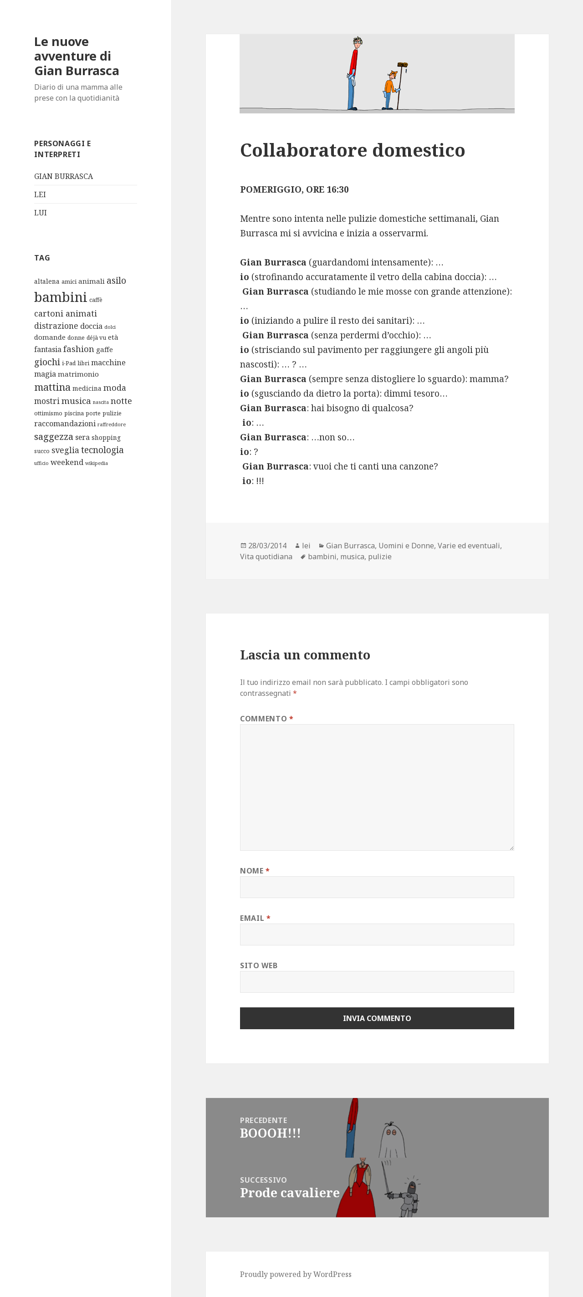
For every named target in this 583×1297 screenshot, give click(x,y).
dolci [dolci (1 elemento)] (110, 327)
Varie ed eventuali (469, 546)
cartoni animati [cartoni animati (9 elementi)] (65, 313)
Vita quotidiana (266, 556)
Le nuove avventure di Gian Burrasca (76, 56)
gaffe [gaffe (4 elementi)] (104, 349)
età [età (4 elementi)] (113, 337)
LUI (40, 213)
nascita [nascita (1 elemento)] (101, 402)
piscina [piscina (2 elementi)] (74, 413)
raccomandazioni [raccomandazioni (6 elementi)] (65, 423)
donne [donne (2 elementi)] (76, 338)
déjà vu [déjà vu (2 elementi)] (96, 338)
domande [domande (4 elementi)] (50, 337)
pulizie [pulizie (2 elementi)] (112, 413)
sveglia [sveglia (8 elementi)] (65, 449)
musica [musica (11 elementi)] (76, 401)
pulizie (380, 556)
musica (352, 556)
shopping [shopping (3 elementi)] (106, 437)
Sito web (258, 965)
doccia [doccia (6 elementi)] (91, 326)
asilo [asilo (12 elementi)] (116, 280)
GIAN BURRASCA (63, 176)
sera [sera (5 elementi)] (82, 437)
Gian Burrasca (350, 546)
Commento (266, 719)
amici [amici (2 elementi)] (69, 282)
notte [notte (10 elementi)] (121, 400)
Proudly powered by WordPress (296, 1274)
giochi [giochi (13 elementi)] (47, 362)
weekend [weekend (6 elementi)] (67, 462)
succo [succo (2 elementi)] (42, 451)
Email (255, 918)
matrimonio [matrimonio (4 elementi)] (78, 373)
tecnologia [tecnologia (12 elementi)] (102, 450)
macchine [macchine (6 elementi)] (108, 362)
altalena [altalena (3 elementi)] (47, 281)
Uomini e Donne (406, 546)
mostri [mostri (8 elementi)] (47, 400)
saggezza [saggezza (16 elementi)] (53, 436)
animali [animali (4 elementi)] (91, 281)
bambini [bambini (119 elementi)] (60, 297)
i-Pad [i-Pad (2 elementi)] (69, 363)
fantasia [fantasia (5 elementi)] (47, 349)
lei (306, 546)
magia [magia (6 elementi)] (45, 373)
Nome (255, 871)
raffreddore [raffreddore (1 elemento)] (111, 424)
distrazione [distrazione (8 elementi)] (56, 325)
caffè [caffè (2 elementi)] (95, 300)
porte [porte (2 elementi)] (93, 413)
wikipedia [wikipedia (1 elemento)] (96, 463)
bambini (322, 556)
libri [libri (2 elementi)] (83, 363)
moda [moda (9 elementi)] (114, 387)
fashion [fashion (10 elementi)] (78, 348)
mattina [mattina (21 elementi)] (52, 386)
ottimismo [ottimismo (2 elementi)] (48, 413)
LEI (40, 194)
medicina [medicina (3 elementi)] (87, 388)
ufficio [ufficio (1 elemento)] (41, 463)
